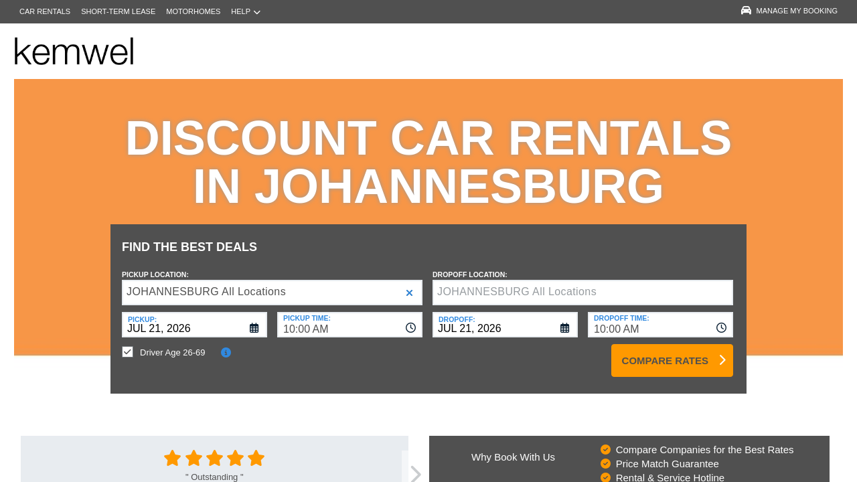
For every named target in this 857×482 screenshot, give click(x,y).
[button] (409, 282)
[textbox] (583, 282)
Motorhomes (193, 11)
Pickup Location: (155, 264)
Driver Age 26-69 (173, 342)
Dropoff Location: (470, 264)
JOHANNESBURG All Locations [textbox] (206, 281)
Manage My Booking (789, 11)
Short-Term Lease (118, 11)
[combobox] (350, 314)
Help (245, 11)
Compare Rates (665, 350)
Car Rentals (44, 11)
